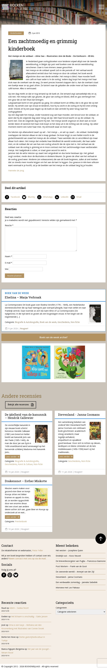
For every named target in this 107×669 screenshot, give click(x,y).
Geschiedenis (64, 322)
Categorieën (61, 607)
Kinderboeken (16, 33)
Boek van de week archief (53, 337)
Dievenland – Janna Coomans (69, 577)
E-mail (8, 262)
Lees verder (12, 456)
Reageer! (24, 328)
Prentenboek (21, 521)
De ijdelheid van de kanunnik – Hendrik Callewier (26, 416)
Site (6, 269)
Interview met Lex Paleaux (68, 587)
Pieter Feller (37, 550)
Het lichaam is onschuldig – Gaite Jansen (29, 616)
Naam (8, 256)
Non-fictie (75, 322)
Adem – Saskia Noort (19, 608)
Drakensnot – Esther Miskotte (26, 481)
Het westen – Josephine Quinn (69, 550)
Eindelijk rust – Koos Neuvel (68, 555)
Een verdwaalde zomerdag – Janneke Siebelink (76, 582)
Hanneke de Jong (16, 170)
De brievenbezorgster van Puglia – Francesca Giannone (81, 561)
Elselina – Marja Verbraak (23, 297)
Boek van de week (48, 322)
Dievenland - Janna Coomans (79, 415)
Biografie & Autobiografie (27, 322)
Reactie (9, 225)
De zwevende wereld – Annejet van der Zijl (75, 571)
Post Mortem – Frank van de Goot (71, 566)
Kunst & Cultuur (25, 464)
